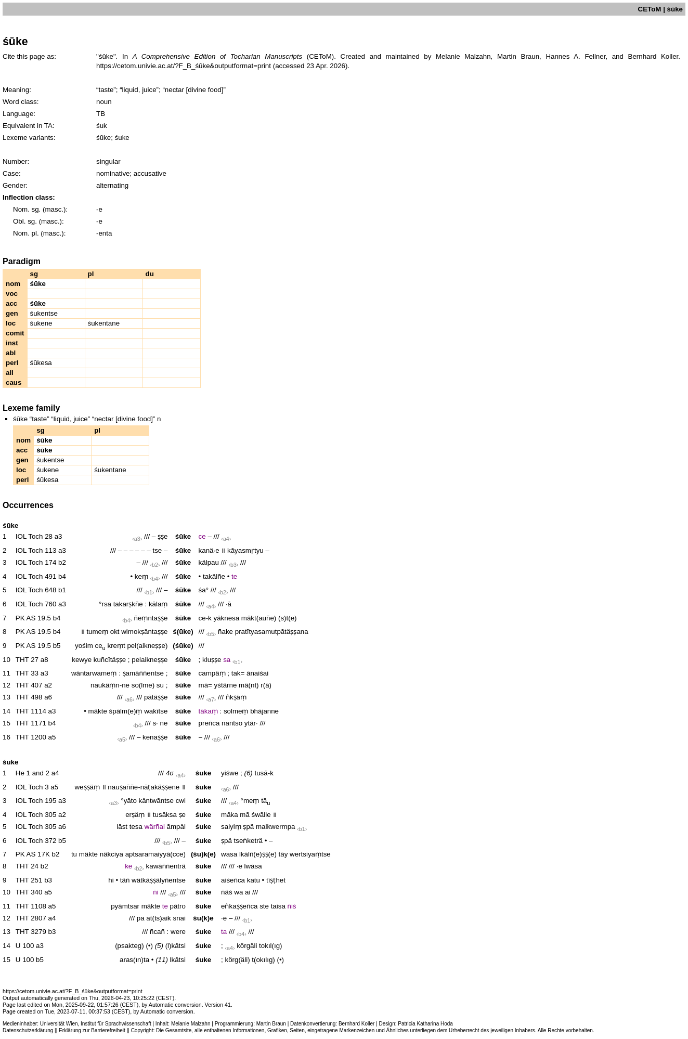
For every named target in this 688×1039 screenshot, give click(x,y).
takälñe (214, 576)
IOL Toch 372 (36, 841)
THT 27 (27, 660)
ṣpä (248, 826)
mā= (205, 685)
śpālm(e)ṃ (125, 711)
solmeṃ (236, 711)
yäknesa (227, 618)
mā (245, 815)
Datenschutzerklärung (28, 1030)
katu (253, 880)
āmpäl (176, 826)
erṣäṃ (135, 815)
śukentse (44, 313)
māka (229, 815)
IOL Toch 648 (36, 590)
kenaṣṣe (154, 737)
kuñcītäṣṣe (110, 660)
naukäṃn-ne (109, 685)
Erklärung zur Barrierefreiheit (92, 1030)
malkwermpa (275, 826)
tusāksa (165, 815)
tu (74, 854)
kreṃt (116, 646)
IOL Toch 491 (36, 576)
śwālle (261, 815)
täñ (125, 880)
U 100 (25, 946)
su (160, 685)
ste (264, 906)
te (234, 576)
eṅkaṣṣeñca (239, 906)
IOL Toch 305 (36, 815)
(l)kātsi (175, 946)
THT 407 (29, 685)
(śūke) (183, 646)
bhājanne (264, 711)
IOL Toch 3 (32, 787)
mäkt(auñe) (258, 618)
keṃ (141, 576)
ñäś (226, 892)
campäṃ (212, 673)
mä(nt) (249, 685)
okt (115, 631)
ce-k (205, 618)
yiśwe (229, 773)
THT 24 (27, 866)
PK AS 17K (33, 854)
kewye (82, 660)
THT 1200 (31, 737)
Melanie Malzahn (191, 1024)
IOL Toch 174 (36, 562)
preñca (209, 723)
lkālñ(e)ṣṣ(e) (258, 854)
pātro (178, 906)
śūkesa (41, 363)
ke (128, 866)
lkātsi (178, 960)
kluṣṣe (211, 660)
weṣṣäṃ (86, 787)
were (178, 932)
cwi (181, 800)
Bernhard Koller (356, 1024)
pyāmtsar (125, 906)
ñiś (292, 906)
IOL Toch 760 (36, 604)
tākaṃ (208, 711)
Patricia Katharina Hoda (425, 1024)
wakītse (155, 711)
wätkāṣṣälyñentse (159, 880)
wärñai (155, 826)
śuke (203, 773)
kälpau (209, 562)
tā (265, 800)
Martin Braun (271, 1024)
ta (224, 932)
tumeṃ (97, 631)
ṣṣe (162, 536)
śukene (41, 323)
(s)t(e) (287, 618)
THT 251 (29, 880)
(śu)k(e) (203, 854)
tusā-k (264, 773)
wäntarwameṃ (94, 673)
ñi (155, 892)
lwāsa (253, 866)
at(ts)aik (158, 918)
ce (202, 536)
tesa (135, 826)
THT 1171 (31, 723)
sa (226, 660)
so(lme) (143, 685)
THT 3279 (31, 932)
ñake (225, 631)
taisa (278, 906)
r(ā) (266, 685)
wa (238, 892)
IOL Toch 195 (36, 800)
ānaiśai (257, 673)
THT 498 (29, 697)
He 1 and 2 (32, 773)
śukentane (104, 323)
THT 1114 (31, 711)
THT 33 (27, 673)
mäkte (97, 711)
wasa (229, 854)
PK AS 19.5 (33, 618)
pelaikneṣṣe (149, 660)
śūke (183, 536)
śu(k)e (203, 918)
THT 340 (29, 892)
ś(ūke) (183, 631)
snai (179, 918)
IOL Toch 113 (36, 550)
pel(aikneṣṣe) (147, 646)
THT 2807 (31, 918)
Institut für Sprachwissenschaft (116, 1024)
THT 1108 (31, 906)
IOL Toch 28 (34, 536)
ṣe (182, 815)
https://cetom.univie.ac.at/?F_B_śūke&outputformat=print (183, 66)
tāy (283, 854)
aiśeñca (233, 880)
